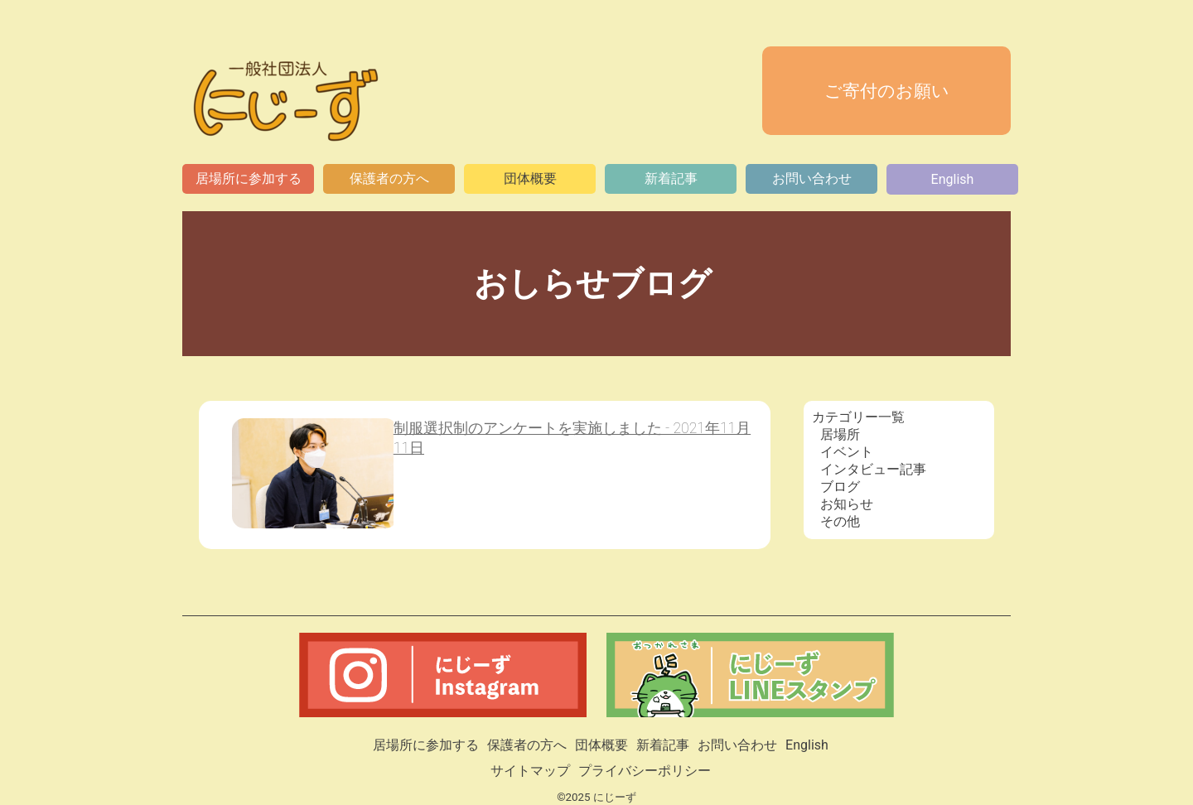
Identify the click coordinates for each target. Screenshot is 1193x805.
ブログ (840, 486)
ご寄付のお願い (886, 91)
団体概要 (530, 178)
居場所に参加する (249, 178)
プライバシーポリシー (644, 770)
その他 (840, 521)
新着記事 (671, 178)
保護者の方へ (389, 178)
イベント (846, 452)
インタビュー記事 (873, 469)
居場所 (840, 434)
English (952, 179)
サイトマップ (530, 770)
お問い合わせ (812, 178)
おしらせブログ (597, 283)
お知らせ (846, 504)
